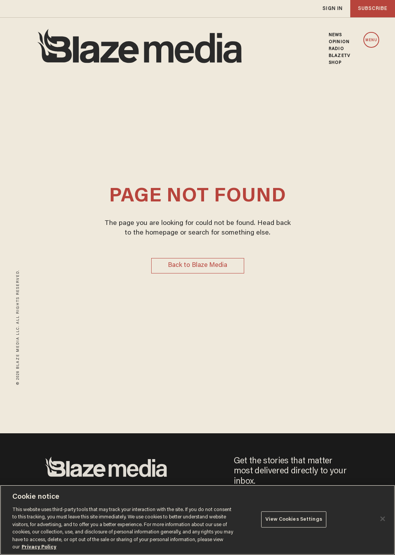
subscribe (372, 8)
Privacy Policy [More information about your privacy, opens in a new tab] (39, 547)
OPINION (339, 42)
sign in (332, 8)
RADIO (336, 49)
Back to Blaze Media (197, 265)
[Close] (382, 518)
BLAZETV (339, 56)
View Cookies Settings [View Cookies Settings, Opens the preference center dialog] (293, 519)
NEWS (335, 35)
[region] (197, 520)
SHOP (335, 62)
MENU (371, 40)
